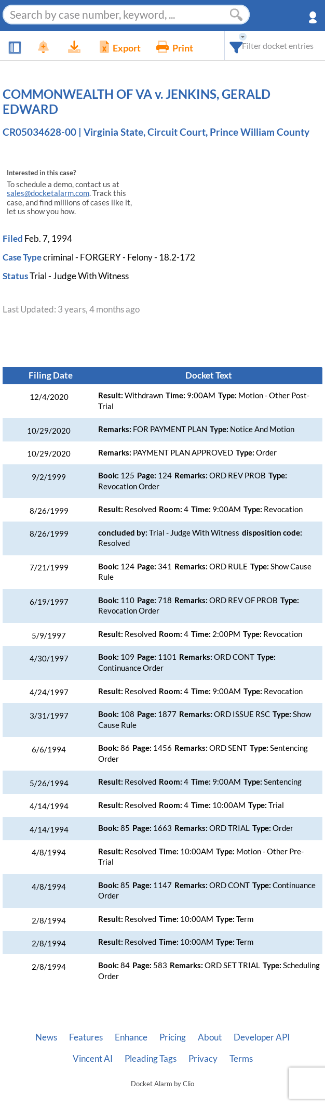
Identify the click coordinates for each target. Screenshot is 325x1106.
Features (86, 1037)
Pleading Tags (151, 1058)
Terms (241, 1058)
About (210, 1037)
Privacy (203, 1058)
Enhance (131, 1037)
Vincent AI (93, 1058)
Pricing (172, 1037)
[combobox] (236, 45)
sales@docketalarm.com (48, 193)
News (46, 1037)
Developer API (262, 1037)
